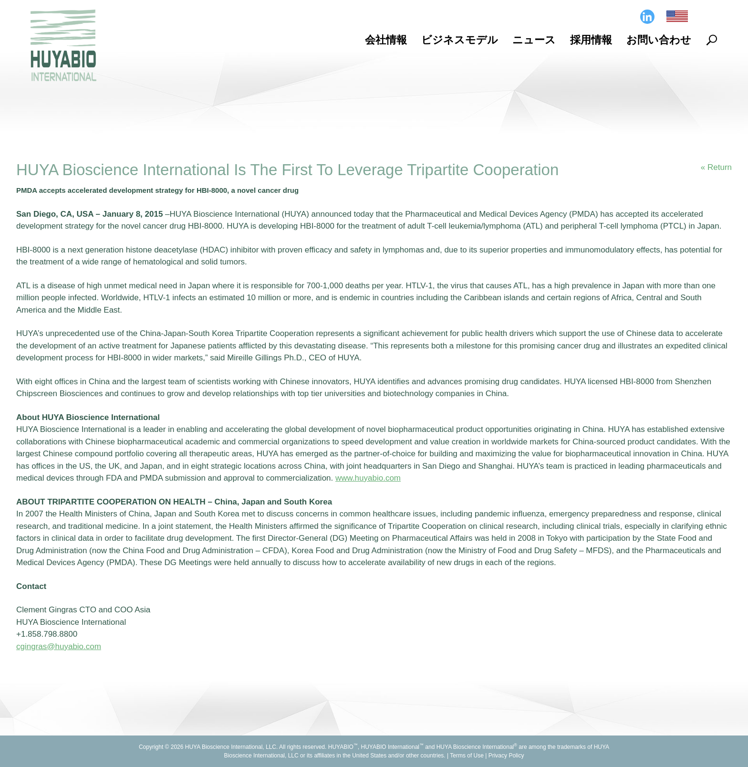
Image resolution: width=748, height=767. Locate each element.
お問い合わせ (658, 40)
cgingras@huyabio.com (58, 646)
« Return (716, 167)
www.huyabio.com (368, 478)
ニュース (534, 40)
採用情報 (591, 40)
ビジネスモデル (459, 40)
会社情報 (386, 40)
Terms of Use (467, 755)
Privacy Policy (506, 755)
